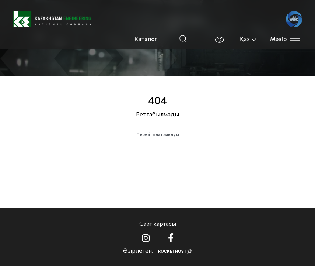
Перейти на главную (157, 134)
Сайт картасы (157, 223)
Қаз (248, 38)
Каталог (145, 38)
